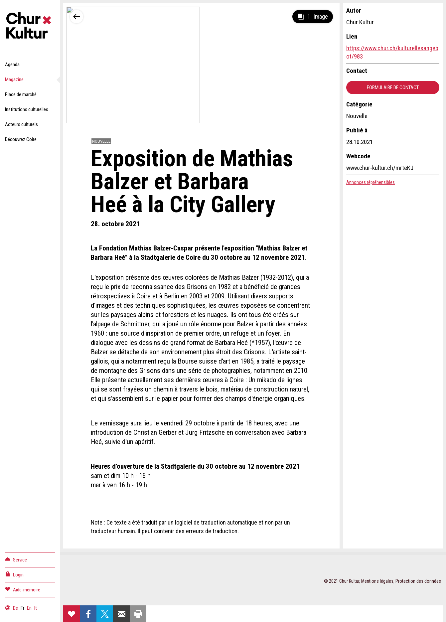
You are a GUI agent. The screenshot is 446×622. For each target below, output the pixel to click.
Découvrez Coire (21, 139)
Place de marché (21, 94)
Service (16, 559)
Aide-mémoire (22, 589)
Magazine (14, 79)
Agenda (12, 65)
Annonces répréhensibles (370, 182)
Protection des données (418, 581)
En (29, 608)
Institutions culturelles (26, 109)
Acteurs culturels (21, 124)
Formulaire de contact (393, 87)
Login (14, 574)
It (35, 608)
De (15, 608)
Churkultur (30, 26)
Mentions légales (377, 581)
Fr (22, 608)
